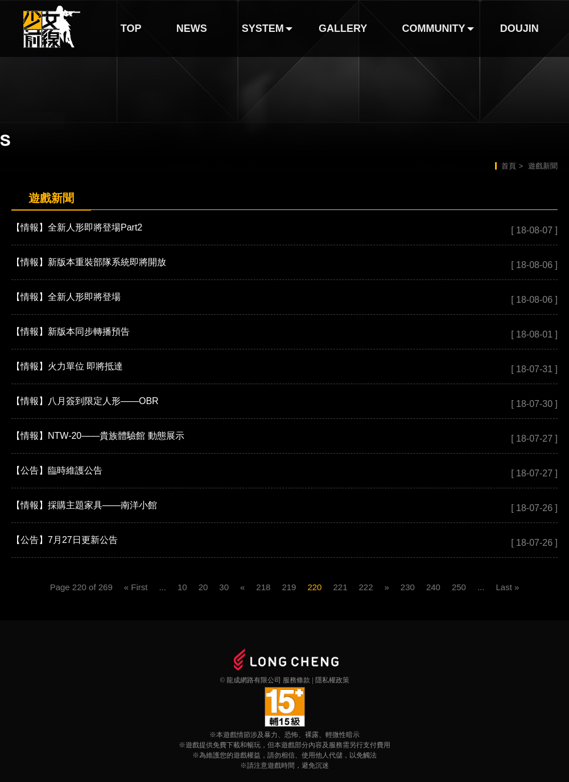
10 (182, 587)
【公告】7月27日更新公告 (64, 540)
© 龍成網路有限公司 (250, 680)
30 (224, 587)
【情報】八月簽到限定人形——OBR (85, 401)
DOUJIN (519, 28)
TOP (131, 28)
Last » (507, 587)
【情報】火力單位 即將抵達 (67, 366)
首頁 (508, 166)
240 (433, 587)
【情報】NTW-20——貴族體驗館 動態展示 (97, 436)
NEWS (191, 28)
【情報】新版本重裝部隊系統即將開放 (88, 262)
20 (203, 587)
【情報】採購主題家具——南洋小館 (84, 505)
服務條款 (296, 680)
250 (459, 587)
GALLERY (343, 28)
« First (136, 587)
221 (340, 587)
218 (263, 587)
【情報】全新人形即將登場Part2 (76, 227)
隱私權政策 (332, 680)
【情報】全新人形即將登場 (66, 297)
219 (289, 587)
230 (408, 587)
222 (365, 587)
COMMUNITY (433, 28)
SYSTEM (263, 28)
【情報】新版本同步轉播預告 (70, 331)
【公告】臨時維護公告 (56, 470)
